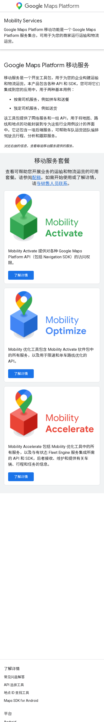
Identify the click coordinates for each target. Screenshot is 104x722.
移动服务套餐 (52, 161)
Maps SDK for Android (21, 701)
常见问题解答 (14, 677)
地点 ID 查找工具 (16, 693)
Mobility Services (23, 21)
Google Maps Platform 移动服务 (46, 65)
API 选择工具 (14, 685)
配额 (36, 177)
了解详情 (21, 275)
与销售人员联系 (52, 183)
